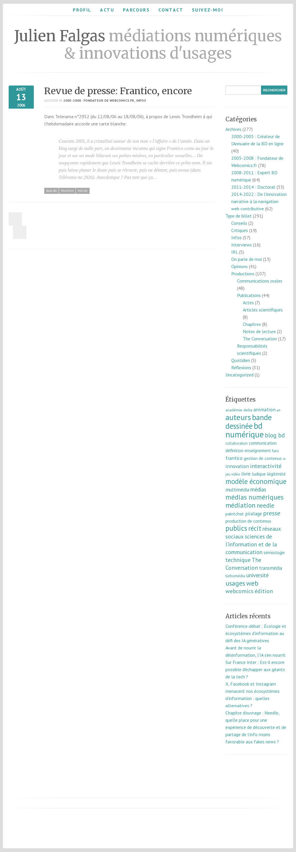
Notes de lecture (259, 331)
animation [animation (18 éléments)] (264, 409)
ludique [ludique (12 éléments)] (259, 474)
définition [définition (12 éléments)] (234, 450)
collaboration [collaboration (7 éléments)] (236, 443)
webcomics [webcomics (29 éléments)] (239, 591)
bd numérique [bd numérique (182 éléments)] (244, 430)
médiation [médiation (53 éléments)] (240, 505)
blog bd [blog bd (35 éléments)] (275, 435)
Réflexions (241, 367)
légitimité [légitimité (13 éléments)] (276, 474)
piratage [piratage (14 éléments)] (253, 514)
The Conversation (260, 338)
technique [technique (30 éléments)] (238, 560)
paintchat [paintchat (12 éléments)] (234, 514)
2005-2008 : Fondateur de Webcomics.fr (98, 100)
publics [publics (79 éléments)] (236, 528)
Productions (242, 273)
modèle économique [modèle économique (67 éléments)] (255, 481)
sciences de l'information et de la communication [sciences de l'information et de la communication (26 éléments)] (251, 544)
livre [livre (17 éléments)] (246, 473)
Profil (82, 10)
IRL (234, 252)
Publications (249, 295)
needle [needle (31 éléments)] (265, 505)
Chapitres (252, 324)
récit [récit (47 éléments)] (254, 528)
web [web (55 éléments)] (252, 583)
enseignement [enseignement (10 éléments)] (258, 450)
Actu (107, 10)
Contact (170, 10)
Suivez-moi (207, 10)
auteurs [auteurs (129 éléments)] (238, 417)
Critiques (239, 230)
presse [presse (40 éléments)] (271, 513)
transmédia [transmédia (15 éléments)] (270, 568)
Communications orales (259, 281)
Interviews (241, 245)
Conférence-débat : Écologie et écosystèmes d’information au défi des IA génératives (255, 633)
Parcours (136, 10)
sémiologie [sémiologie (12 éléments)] (274, 552)
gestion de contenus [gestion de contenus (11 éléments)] (263, 458)
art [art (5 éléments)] (278, 410)
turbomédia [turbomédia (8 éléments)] (235, 575)
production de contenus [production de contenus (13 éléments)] (248, 521)
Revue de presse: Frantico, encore (118, 91)
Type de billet (238, 216)
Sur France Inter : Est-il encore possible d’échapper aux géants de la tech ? (255, 669)
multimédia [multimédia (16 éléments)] (237, 490)
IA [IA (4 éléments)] (284, 459)
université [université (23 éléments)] (257, 575)
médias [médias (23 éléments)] (258, 489)
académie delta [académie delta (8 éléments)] (238, 410)
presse (83, 191)
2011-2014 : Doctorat (253, 187)
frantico (67, 191)
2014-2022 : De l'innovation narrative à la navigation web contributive (259, 201)
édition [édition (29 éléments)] (264, 591)
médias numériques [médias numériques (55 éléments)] (254, 497)
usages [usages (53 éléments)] (235, 583)
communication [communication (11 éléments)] (263, 443)
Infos (141, 100)
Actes (248, 302)
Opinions (239, 266)
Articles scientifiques (263, 310)
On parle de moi (246, 259)
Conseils (239, 223)
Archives (233, 129)
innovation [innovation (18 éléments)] (237, 466)
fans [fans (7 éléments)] (275, 450)
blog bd (51, 191)
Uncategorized (239, 375)
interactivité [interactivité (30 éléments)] (266, 466)
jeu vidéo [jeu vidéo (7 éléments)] (232, 474)
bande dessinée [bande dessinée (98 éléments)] (248, 421)
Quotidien (240, 360)
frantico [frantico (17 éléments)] (234, 458)
